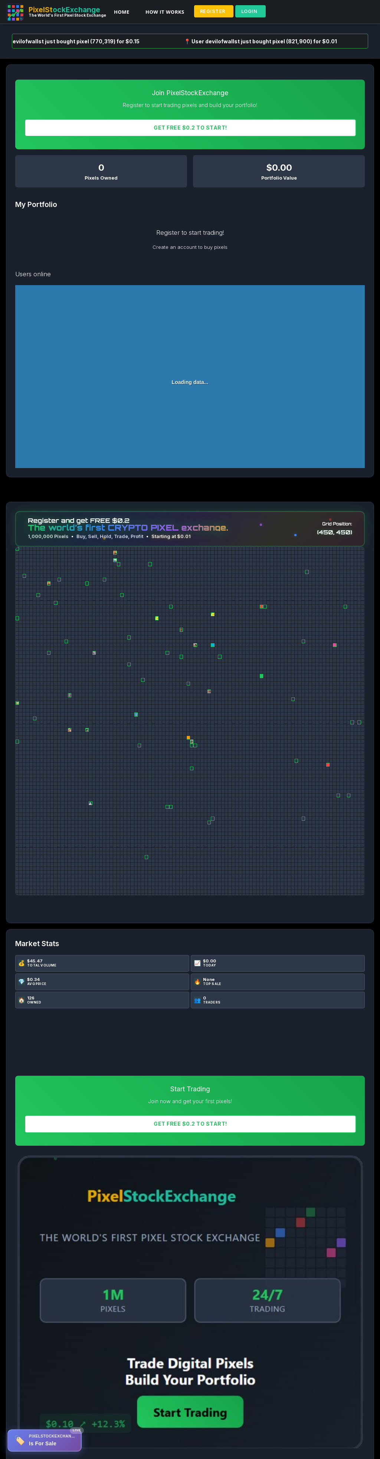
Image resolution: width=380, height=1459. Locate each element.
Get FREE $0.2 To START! (190, 127)
